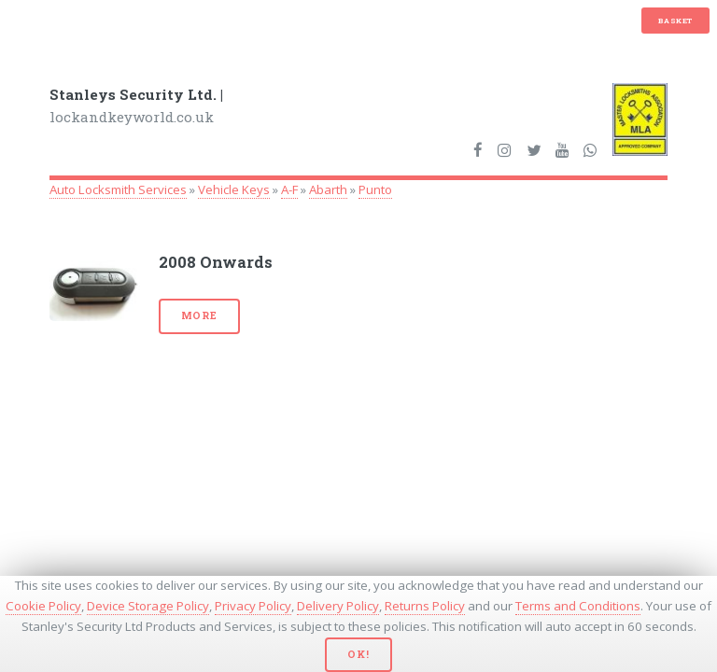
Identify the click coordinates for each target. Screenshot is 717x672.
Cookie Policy (43, 605)
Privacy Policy (253, 605)
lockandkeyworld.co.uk (136, 106)
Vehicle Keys (234, 189)
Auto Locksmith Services (118, 189)
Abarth (328, 189)
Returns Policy (425, 605)
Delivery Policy (338, 605)
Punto (375, 189)
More (199, 315)
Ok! (358, 654)
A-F (289, 189)
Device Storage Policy (148, 605)
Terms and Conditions (577, 605)
